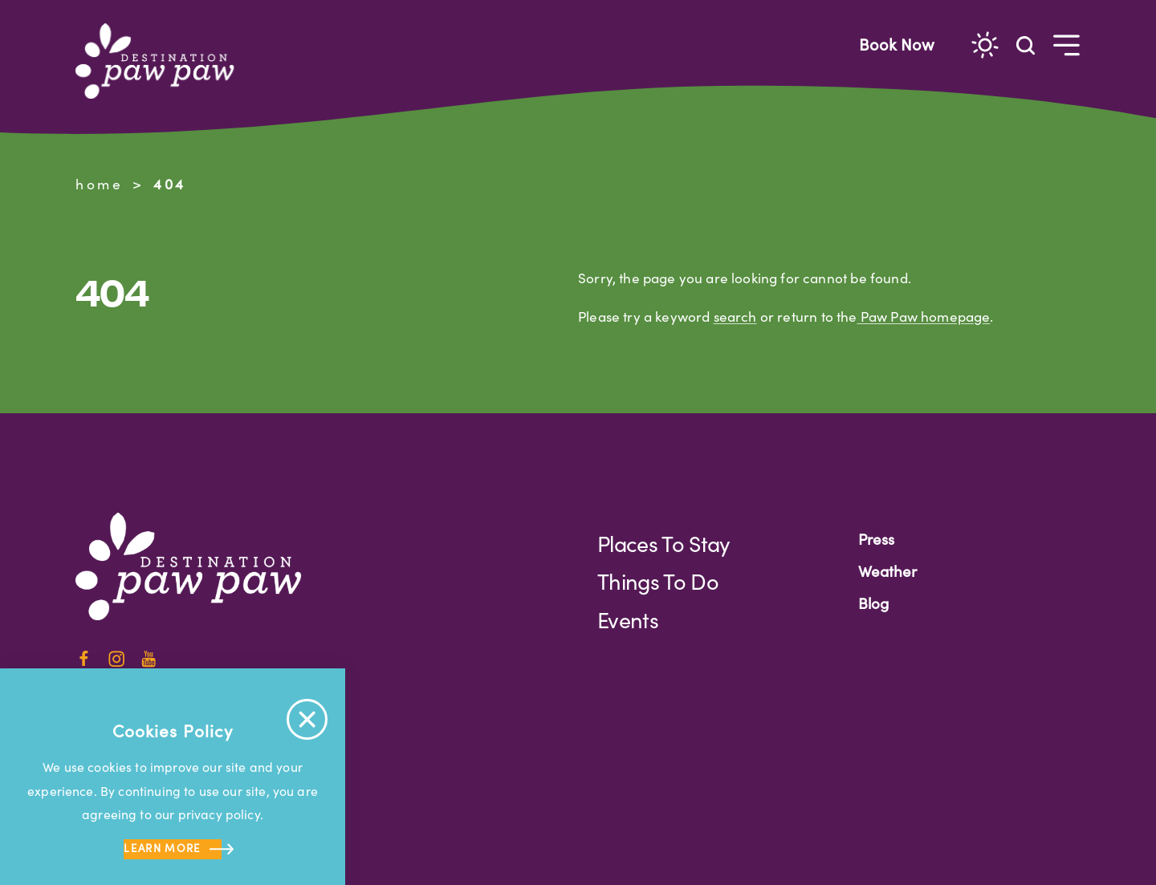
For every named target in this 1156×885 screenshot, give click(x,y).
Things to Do (657, 580)
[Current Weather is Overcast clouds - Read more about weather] (985, 45)
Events (627, 619)
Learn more (172, 849)
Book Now (896, 44)
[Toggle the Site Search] (1025, 44)
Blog (873, 603)
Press (876, 539)
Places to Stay (664, 543)
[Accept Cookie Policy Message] (307, 719)
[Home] (161, 61)
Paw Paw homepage (924, 316)
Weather (887, 571)
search (735, 316)
